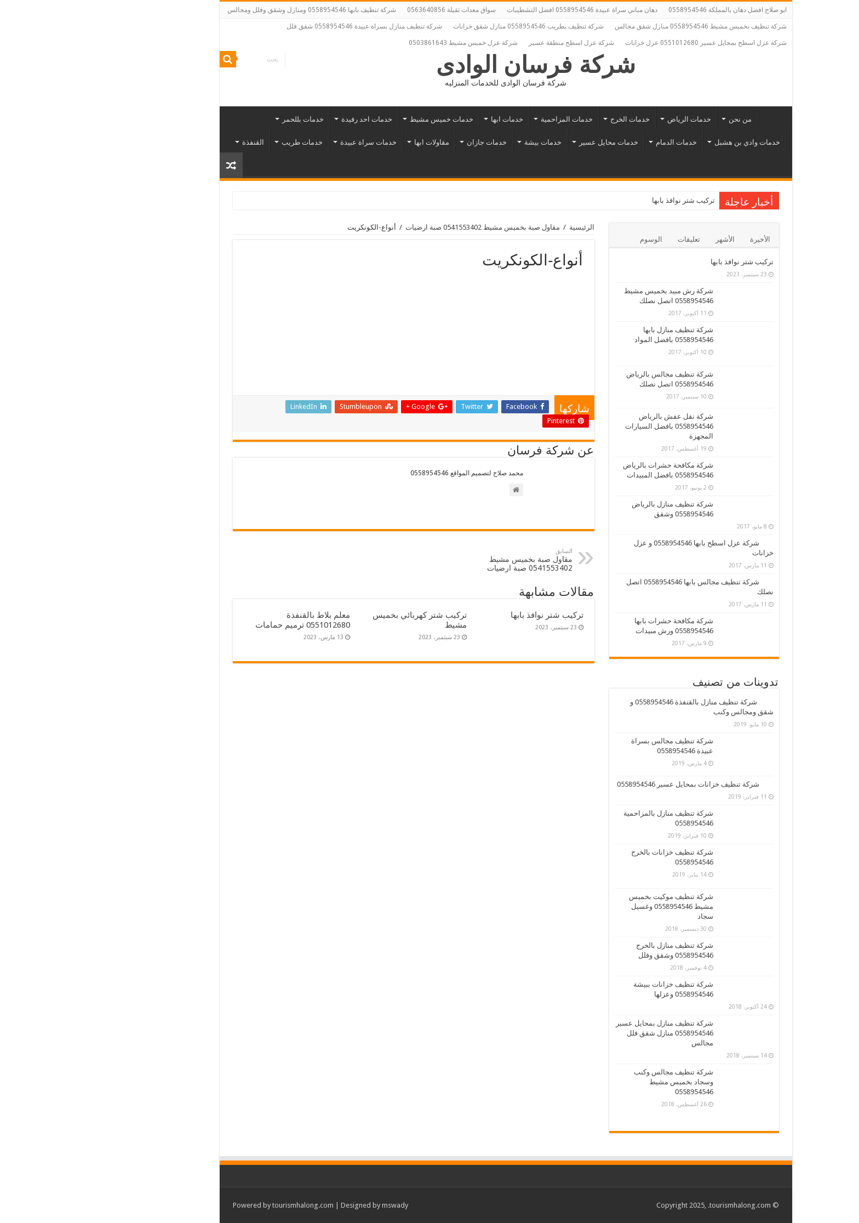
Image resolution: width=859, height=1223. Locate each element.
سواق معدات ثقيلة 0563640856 (375, 10)
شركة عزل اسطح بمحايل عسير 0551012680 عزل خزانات (630, 43)
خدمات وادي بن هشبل (671, 142)
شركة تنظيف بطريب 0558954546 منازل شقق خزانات (452, 26)
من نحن (663, 119)
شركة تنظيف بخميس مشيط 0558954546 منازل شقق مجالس (625, 26)
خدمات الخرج (554, 119)
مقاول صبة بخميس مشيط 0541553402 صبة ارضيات (406, 227)
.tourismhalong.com (663, 1205)
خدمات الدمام (600, 142)
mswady (319, 1205)
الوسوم (575, 239)
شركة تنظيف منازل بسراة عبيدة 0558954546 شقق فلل (288, 26)
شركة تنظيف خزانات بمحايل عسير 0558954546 (612, 784)
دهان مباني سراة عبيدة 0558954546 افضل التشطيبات (506, 10)
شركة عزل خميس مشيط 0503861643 (387, 43)
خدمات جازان (411, 142)
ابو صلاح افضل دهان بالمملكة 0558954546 (651, 10)
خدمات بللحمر (227, 119)
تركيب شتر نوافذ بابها (607, 200)
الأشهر (648, 239)
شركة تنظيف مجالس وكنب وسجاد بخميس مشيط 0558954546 (597, 1082)
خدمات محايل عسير (532, 142)
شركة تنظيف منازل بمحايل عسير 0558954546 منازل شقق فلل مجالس (588, 1033)
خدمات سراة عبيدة (292, 142)
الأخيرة (684, 239)
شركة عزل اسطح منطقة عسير (495, 43)
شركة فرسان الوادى (460, 65)
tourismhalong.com (226, 1205)
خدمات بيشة (466, 142)
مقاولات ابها (355, 142)
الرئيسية (696, 117)
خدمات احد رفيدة (290, 119)
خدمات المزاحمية (491, 119)
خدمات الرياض (613, 119)
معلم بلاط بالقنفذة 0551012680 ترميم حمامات (226, 620)
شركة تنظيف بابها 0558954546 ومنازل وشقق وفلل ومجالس (235, 10)
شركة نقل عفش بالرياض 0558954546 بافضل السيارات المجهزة (593, 426)
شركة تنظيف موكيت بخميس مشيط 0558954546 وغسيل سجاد (595, 906)
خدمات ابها (431, 119)
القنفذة (177, 142)
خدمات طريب (226, 142)
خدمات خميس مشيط (365, 119)
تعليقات (613, 239)
